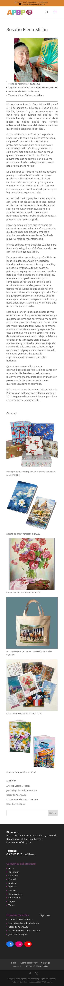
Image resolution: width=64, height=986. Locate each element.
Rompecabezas (15, 894)
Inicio (13, 962)
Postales (12, 890)
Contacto (17, 966)
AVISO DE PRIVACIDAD (37, 966)
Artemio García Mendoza (18, 785)
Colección (13, 875)
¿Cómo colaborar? (28, 962)
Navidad (12, 883)
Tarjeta (11, 901)
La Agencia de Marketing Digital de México (36, 978)
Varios (11, 905)
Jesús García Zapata (16, 803)
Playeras (12, 886)
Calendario (13, 872)
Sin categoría (14, 897)
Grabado (12, 879)
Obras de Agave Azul (16, 794)
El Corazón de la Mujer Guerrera (22, 799)
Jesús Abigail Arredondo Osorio (21, 790)
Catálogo (45, 962)
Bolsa (11, 868)
